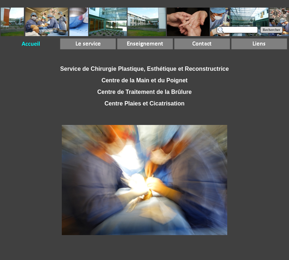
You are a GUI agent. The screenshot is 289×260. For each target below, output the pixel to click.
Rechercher (271, 30)
